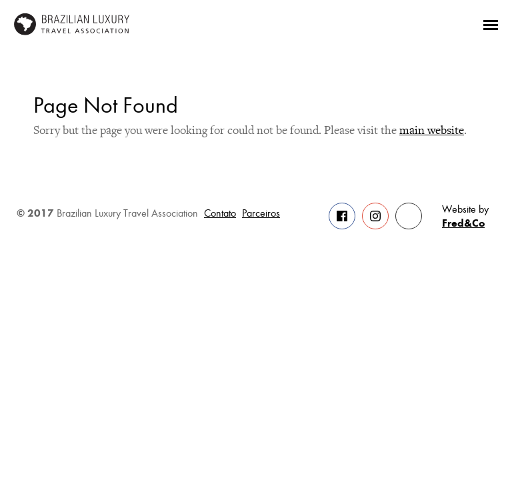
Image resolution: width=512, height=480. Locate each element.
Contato (220, 213)
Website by (465, 217)
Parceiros (261, 213)
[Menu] (490, 24)
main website (431, 130)
